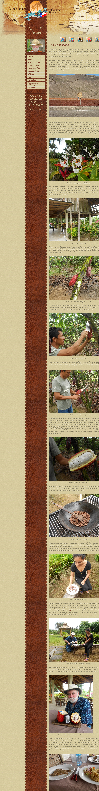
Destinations (33, 71)
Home (30, 56)
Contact (31, 88)
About (30, 59)
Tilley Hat (72, 611)
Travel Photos (34, 62)
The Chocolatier (59, 44)
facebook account (63, 39)
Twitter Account (72, 39)
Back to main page (36, 109)
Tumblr (80, 39)
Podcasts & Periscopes (33, 84)
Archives (32, 77)
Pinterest (89, 39)
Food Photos (33, 65)
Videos (31, 74)
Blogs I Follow (34, 68)
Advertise (32, 80)
